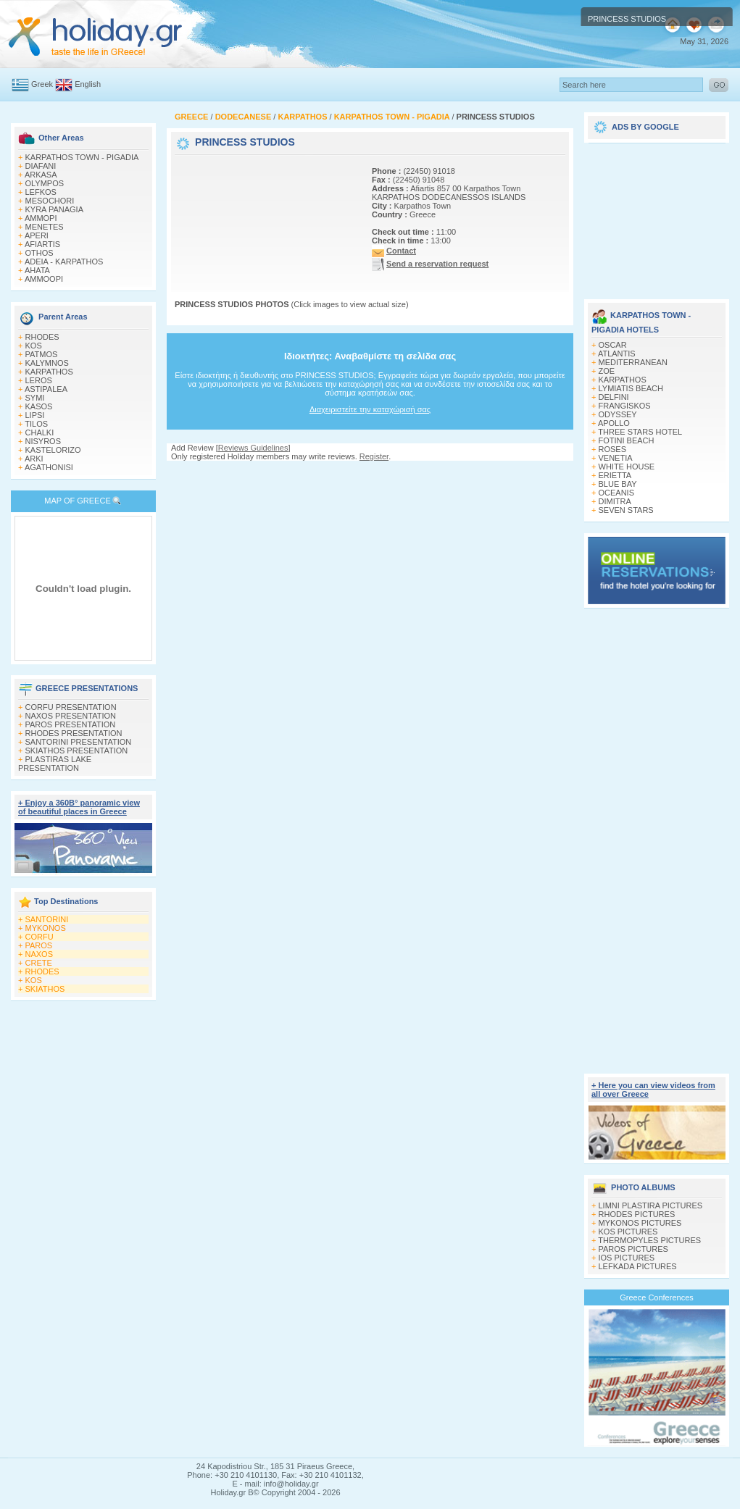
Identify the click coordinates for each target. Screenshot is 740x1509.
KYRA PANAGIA (54, 209)
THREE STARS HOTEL (640, 431)
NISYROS (43, 441)
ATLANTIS (617, 353)
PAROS (39, 945)
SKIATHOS (45, 989)
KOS (33, 345)
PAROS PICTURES (633, 1249)
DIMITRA (615, 501)
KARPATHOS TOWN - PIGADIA (82, 157)
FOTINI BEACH (626, 440)
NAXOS (39, 954)
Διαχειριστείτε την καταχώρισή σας (370, 409)
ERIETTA (615, 475)
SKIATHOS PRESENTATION (76, 750)
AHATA (37, 270)
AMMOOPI (44, 279)
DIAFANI (41, 166)
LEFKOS (41, 192)
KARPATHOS (49, 371)
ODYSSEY (618, 414)
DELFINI (614, 397)
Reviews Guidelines (253, 447)
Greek (42, 84)
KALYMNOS (47, 363)
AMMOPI (41, 218)
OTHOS (39, 252)
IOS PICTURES (627, 1257)
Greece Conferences (657, 1297)
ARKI (34, 458)
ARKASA (41, 174)
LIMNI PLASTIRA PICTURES (651, 1205)
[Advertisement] (228, 203)
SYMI (35, 397)
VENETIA (616, 457)
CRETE (38, 962)
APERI (37, 235)
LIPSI (35, 415)
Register (373, 456)
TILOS (36, 423)
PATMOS (41, 354)
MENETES (44, 226)
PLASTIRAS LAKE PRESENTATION (54, 763)
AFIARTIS (42, 244)
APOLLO (614, 423)
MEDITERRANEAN (633, 362)
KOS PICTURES (628, 1231)
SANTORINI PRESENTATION (78, 741)
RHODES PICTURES (637, 1214)
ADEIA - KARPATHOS (64, 261)
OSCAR (613, 344)
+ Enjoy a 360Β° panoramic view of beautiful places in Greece (79, 807)
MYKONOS (45, 928)
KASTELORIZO (53, 450)
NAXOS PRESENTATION (71, 715)
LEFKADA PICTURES (638, 1266)
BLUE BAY (618, 484)
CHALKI (39, 432)
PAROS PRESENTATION (70, 724)
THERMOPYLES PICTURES (649, 1240)
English (88, 84)
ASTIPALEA (46, 389)
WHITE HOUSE (627, 466)
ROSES (613, 449)
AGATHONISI (49, 467)
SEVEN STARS (626, 510)
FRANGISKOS (625, 405)
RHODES (42, 337)
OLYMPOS (45, 183)
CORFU (39, 936)
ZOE (607, 371)
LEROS (38, 380)
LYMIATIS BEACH (631, 388)
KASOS (39, 406)
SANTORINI (47, 919)
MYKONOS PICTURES (640, 1223)
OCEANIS (617, 492)
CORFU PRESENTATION (71, 707)
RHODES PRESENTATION (73, 733)
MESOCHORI (50, 200)
